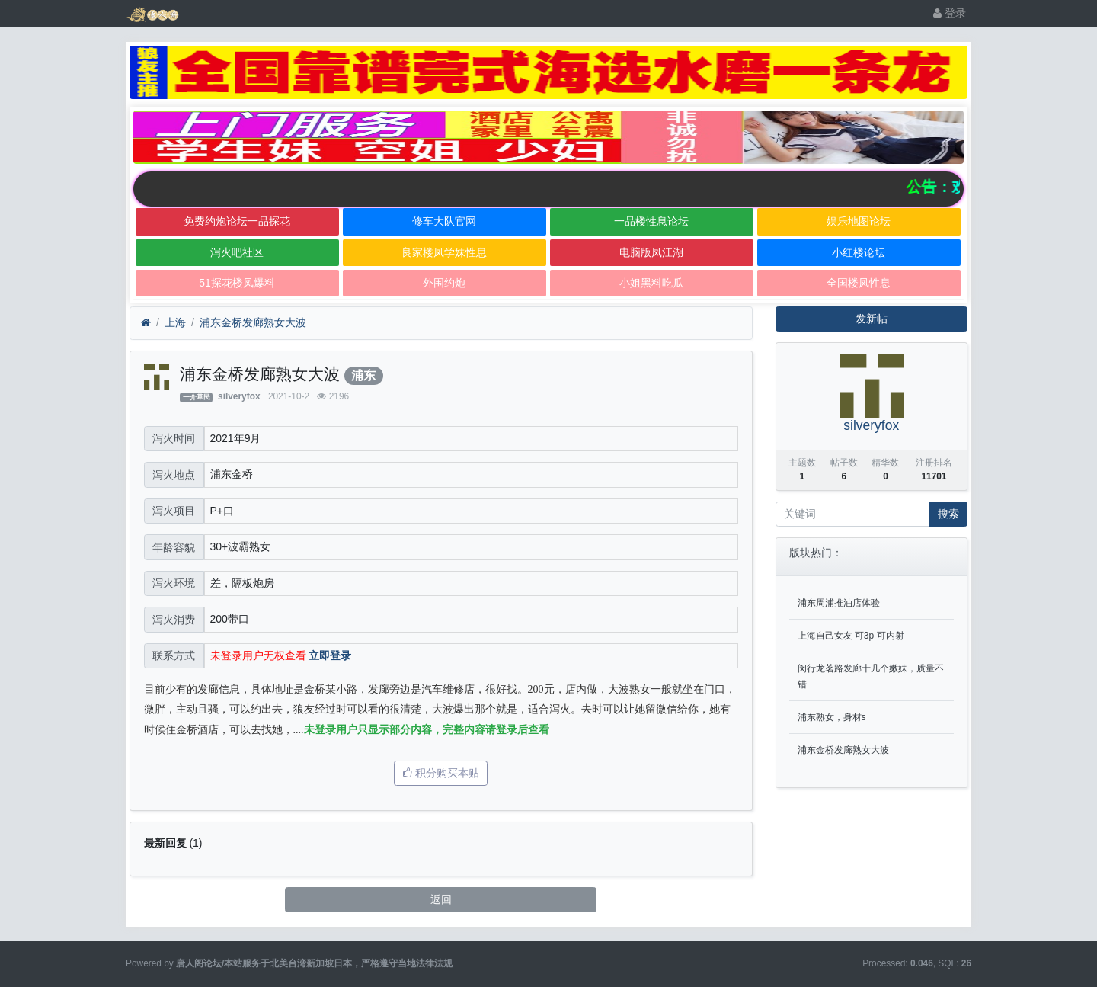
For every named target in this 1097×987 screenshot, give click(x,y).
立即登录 (330, 655)
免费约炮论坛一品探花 (237, 221)
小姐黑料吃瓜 (651, 283)
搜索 (948, 514)
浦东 (363, 375)
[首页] (146, 323)
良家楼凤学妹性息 (444, 252)
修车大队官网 (444, 221)
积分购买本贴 (441, 773)
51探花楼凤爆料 (237, 283)
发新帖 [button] (872, 318)
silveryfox (239, 396)
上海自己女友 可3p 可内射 (851, 635)
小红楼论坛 (858, 252)
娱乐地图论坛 (859, 221)
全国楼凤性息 (859, 283)
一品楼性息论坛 (651, 221)
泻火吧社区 (237, 252)
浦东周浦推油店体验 (839, 603)
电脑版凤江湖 (651, 252)
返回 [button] (441, 899)
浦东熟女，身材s (832, 717)
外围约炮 (444, 283)
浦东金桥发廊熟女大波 (253, 322)
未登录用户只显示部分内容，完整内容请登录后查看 (426, 729)
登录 (949, 13)
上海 (175, 322)
